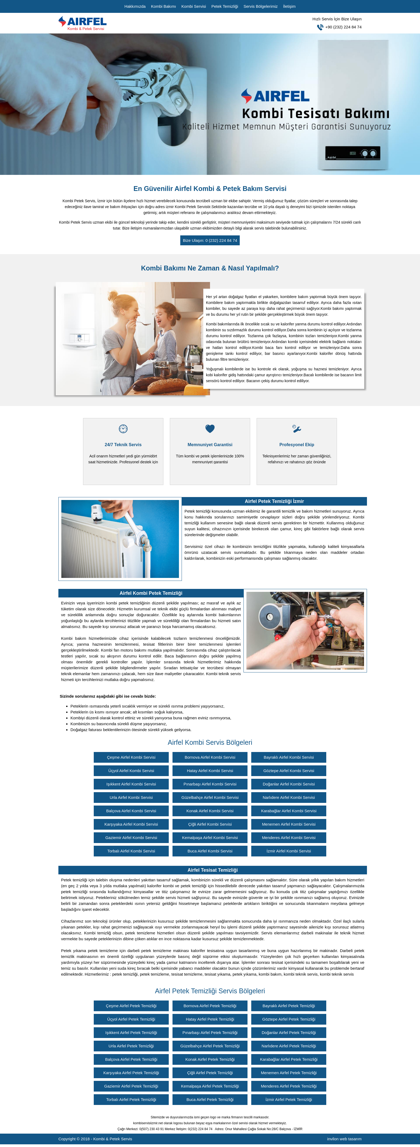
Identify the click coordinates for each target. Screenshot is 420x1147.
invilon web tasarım (344, 1139)
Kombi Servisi (193, 6)
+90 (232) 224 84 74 (249, 22)
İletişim (289, 6)
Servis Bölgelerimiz (260, 6)
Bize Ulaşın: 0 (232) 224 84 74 (210, 240)
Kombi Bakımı (163, 6)
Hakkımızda (134, 6)
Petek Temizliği (224, 6)
